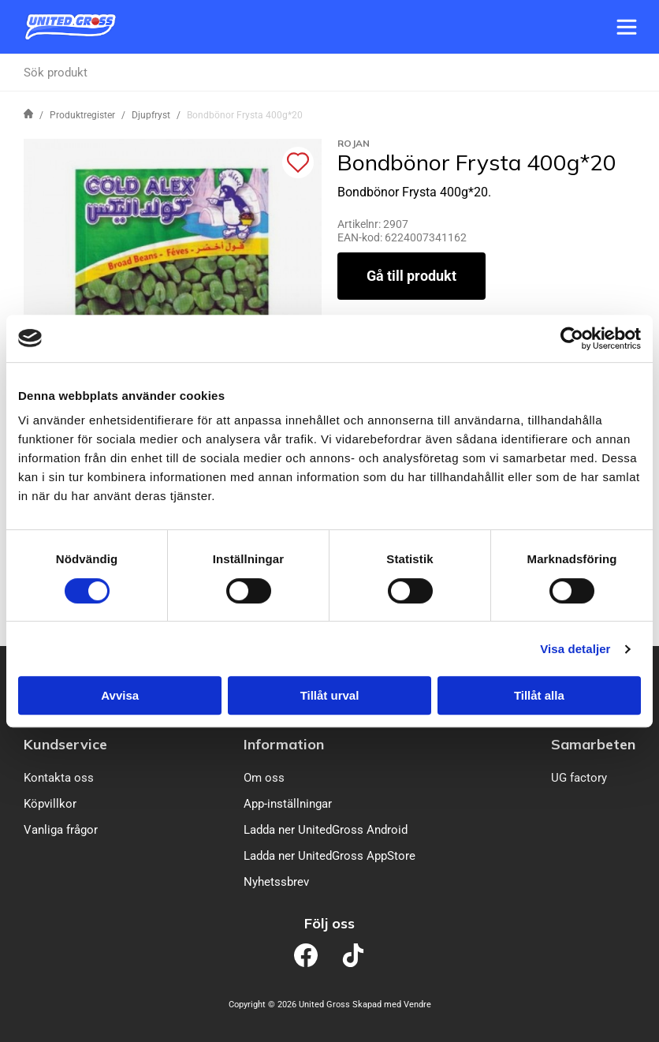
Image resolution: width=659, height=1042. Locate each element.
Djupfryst (151, 115)
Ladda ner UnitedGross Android (326, 830)
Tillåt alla (539, 695)
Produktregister (82, 115)
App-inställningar (288, 804)
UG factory (579, 778)
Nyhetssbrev (276, 882)
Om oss (264, 778)
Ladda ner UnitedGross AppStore (329, 856)
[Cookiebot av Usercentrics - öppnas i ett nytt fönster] (572, 338)
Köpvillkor (50, 804)
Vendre (417, 1004)
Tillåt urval (329, 695)
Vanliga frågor (61, 830)
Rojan (353, 143)
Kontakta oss (59, 778)
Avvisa (120, 695)
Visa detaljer (575, 648)
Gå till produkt (411, 275)
